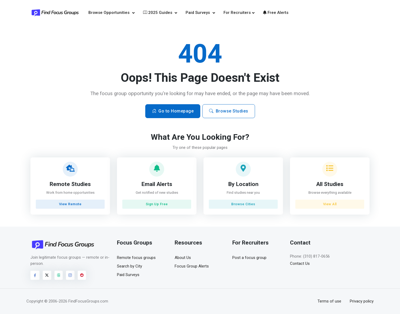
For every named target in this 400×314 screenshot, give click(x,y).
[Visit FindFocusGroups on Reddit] (82, 275)
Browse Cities (243, 204)
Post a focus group (249, 257)
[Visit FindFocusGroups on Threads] (58, 275)
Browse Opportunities (109, 12)
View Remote (70, 204)
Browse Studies (228, 111)
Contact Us (300, 263)
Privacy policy (362, 301)
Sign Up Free (157, 204)
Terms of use (329, 301)
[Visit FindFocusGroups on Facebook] (35, 275)
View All (329, 204)
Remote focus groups (136, 257)
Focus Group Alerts (192, 266)
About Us (183, 257)
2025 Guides (158, 12)
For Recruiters (237, 12)
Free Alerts (275, 12)
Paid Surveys (198, 12)
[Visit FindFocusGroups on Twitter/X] (47, 275)
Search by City (129, 266)
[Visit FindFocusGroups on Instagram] (70, 275)
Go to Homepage (173, 111)
